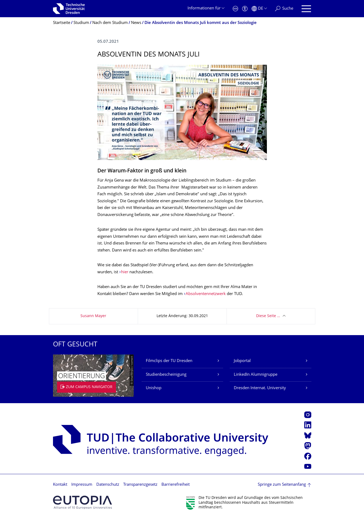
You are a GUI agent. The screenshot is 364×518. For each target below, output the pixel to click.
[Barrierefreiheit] (245, 8)
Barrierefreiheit (175, 485)
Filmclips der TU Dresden (169, 361)
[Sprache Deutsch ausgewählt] (259, 8)
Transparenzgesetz (140, 485)
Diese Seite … (268, 316)
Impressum (81, 485)
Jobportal (242, 361)
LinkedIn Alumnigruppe (255, 375)
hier (124, 272)
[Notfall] (235, 8)
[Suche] (284, 8)
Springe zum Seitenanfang (282, 485)
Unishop (153, 388)
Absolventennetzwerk (206, 294)
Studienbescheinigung (166, 375)
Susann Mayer (93, 316)
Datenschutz (107, 485)
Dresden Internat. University (260, 388)
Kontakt (60, 485)
